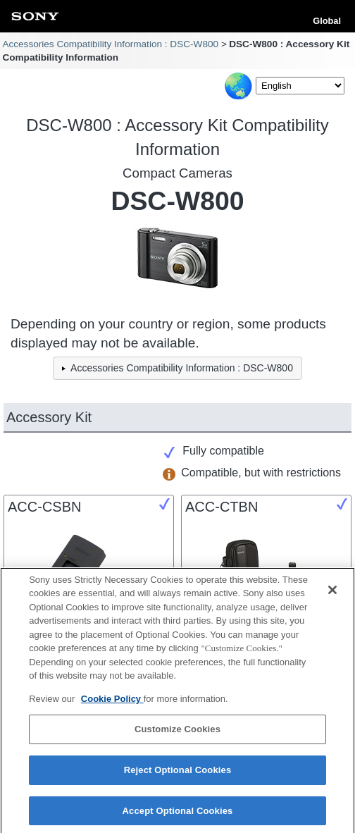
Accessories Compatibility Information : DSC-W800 (110, 44)
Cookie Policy (112, 702)
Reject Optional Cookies (178, 773)
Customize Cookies (177, 733)
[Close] (332, 593)
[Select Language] (300, 85)
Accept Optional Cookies (178, 814)
